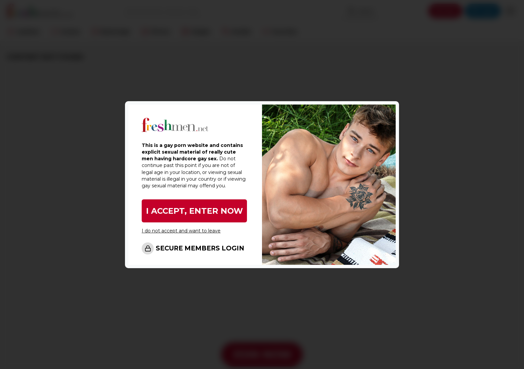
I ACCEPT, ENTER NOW (194, 211)
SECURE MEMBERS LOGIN (200, 248)
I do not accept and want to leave (181, 231)
